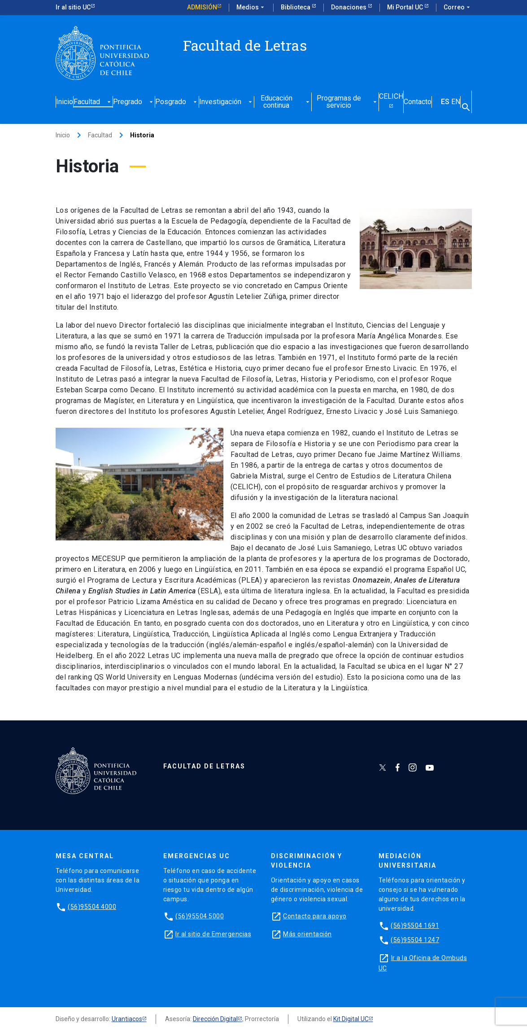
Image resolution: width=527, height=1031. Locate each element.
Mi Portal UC (405, 7)
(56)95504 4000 (92, 906)
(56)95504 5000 (199, 916)
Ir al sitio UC (73, 7)
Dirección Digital (215, 1018)
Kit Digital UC (351, 1018)
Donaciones (349, 7)
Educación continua (286, 102)
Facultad (93, 102)
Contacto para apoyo (315, 916)
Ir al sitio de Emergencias (213, 934)
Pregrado (134, 102)
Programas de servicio (348, 102)
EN (455, 102)
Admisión (202, 7)
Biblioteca (296, 7)
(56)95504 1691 (415, 925)
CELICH (391, 97)
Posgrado (177, 102)
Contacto (417, 102)
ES (445, 102)
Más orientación (307, 934)
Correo (458, 8)
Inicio (64, 102)
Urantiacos (127, 1018)
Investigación (226, 102)
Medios (251, 8)
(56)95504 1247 (415, 940)
